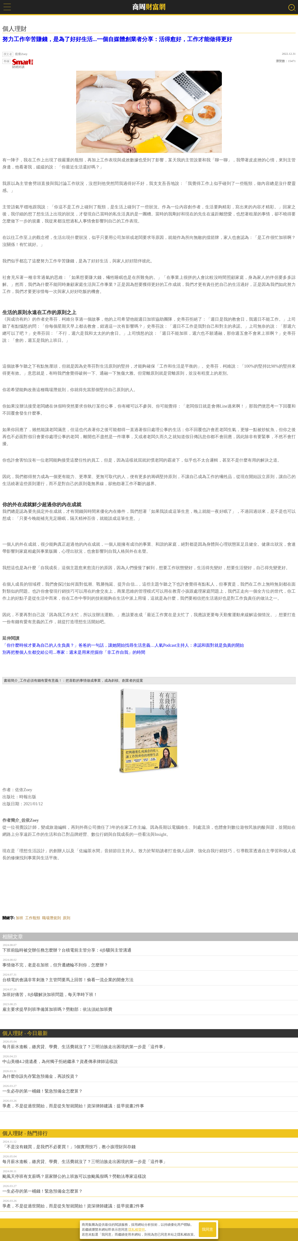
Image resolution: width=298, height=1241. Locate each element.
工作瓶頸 (32, 918)
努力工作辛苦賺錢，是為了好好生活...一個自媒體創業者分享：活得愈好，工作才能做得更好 (117, 39)
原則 (66, 918)
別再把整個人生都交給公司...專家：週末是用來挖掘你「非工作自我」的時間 (73, 652)
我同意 (207, 1230)
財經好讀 (22, 64)
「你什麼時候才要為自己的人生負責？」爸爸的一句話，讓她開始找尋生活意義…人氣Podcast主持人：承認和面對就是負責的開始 (123, 645)
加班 (19, 918)
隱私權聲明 (136, 1229)
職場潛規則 (51, 918)
